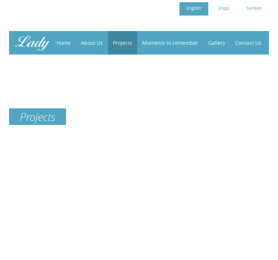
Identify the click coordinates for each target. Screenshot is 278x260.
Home (64, 42)
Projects (122, 42)
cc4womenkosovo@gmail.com (57, 7)
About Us (92, 42)
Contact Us (248, 42)
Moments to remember (170, 42)
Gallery (216, 42)
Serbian (254, 8)
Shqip (223, 8)
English (194, 8)
